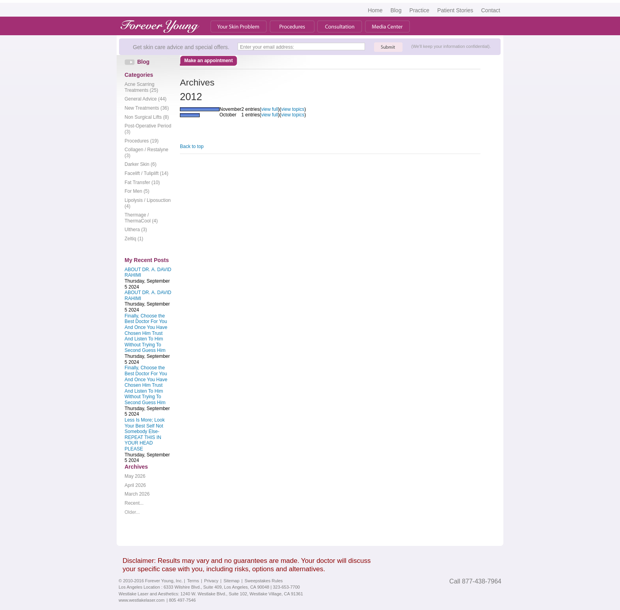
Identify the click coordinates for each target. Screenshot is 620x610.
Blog (395, 10)
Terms (193, 580)
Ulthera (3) (136, 229)
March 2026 (137, 494)
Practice (419, 10)
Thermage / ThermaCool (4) (141, 218)
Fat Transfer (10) (142, 182)
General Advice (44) (145, 99)
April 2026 (135, 485)
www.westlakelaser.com (141, 600)
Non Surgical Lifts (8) (147, 117)
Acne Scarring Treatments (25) (141, 87)
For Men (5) (137, 191)
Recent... (134, 503)
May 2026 (135, 476)
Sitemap (231, 580)
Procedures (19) (142, 141)
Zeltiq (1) (134, 238)
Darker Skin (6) (141, 164)
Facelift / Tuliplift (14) (146, 173)
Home (375, 10)
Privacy (211, 580)
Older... (132, 512)
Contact (490, 10)
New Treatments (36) (147, 108)
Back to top (192, 146)
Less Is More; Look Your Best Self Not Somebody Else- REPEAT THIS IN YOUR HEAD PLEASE (144, 434)
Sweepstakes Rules (264, 580)
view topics (292, 109)
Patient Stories (455, 10)
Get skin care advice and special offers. (181, 47)
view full (269, 109)
